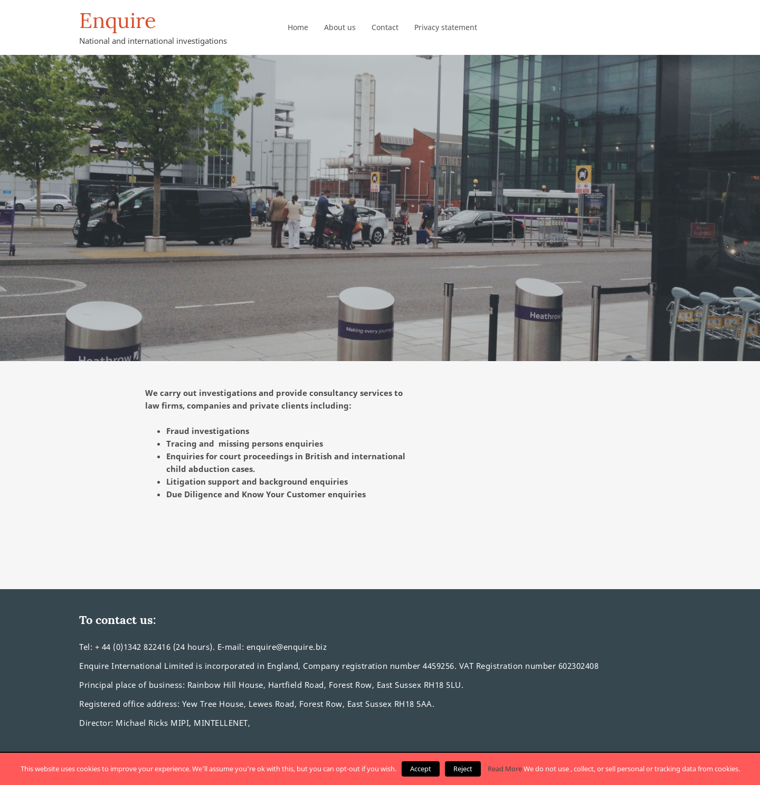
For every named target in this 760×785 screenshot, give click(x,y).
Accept (420, 768)
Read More (505, 768)
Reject (462, 768)
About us (340, 27)
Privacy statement (445, 27)
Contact (385, 27)
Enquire (117, 21)
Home (298, 27)
